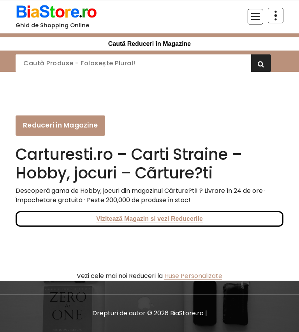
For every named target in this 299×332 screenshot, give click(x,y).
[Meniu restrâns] (255, 16)
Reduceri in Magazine (60, 125)
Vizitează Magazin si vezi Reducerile (149, 218)
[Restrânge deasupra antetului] (275, 15)
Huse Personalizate (193, 275)
